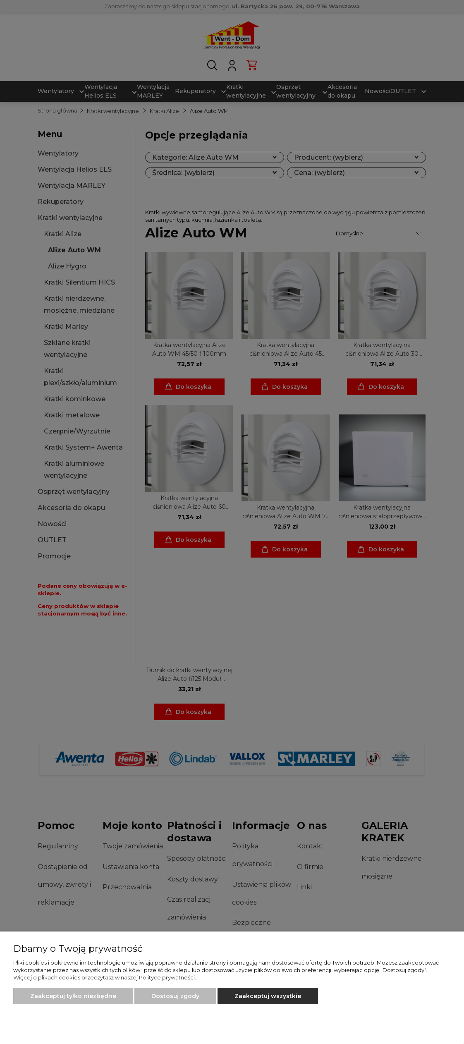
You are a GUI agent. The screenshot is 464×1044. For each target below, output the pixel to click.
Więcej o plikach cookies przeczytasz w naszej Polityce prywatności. (104, 977)
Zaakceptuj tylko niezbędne (73, 996)
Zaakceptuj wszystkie (267, 996)
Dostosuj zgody (175, 996)
